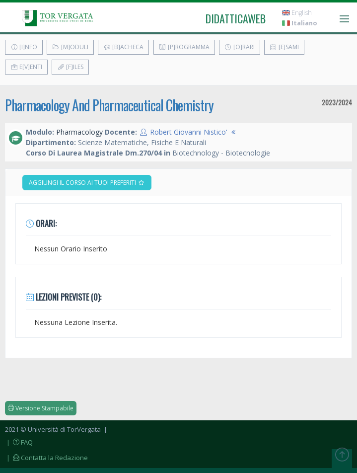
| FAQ (19, 442)
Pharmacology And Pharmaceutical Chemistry (109, 105)
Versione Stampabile (40, 408)
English (297, 12)
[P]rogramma (184, 47)
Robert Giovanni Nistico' (188, 132)
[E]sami (284, 47)
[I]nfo (23, 47)
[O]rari (239, 47)
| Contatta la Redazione (46, 457)
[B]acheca (123, 47)
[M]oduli (70, 47)
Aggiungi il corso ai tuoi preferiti (87, 182)
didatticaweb (236, 18)
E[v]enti (26, 67)
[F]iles (70, 67)
